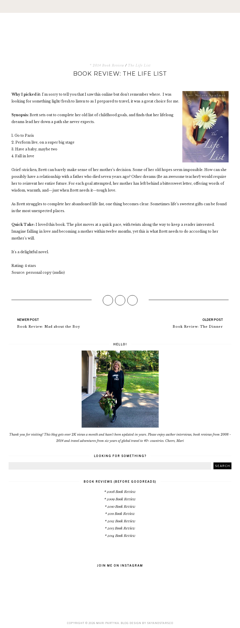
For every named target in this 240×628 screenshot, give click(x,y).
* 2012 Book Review (120, 520)
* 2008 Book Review (120, 491)
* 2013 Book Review (120, 528)
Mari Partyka (107, 623)
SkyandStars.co (160, 623)
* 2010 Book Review (120, 506)
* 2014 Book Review (107, 65)
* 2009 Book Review (120, 498)
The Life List (139, 65)
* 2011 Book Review (120, 513)
